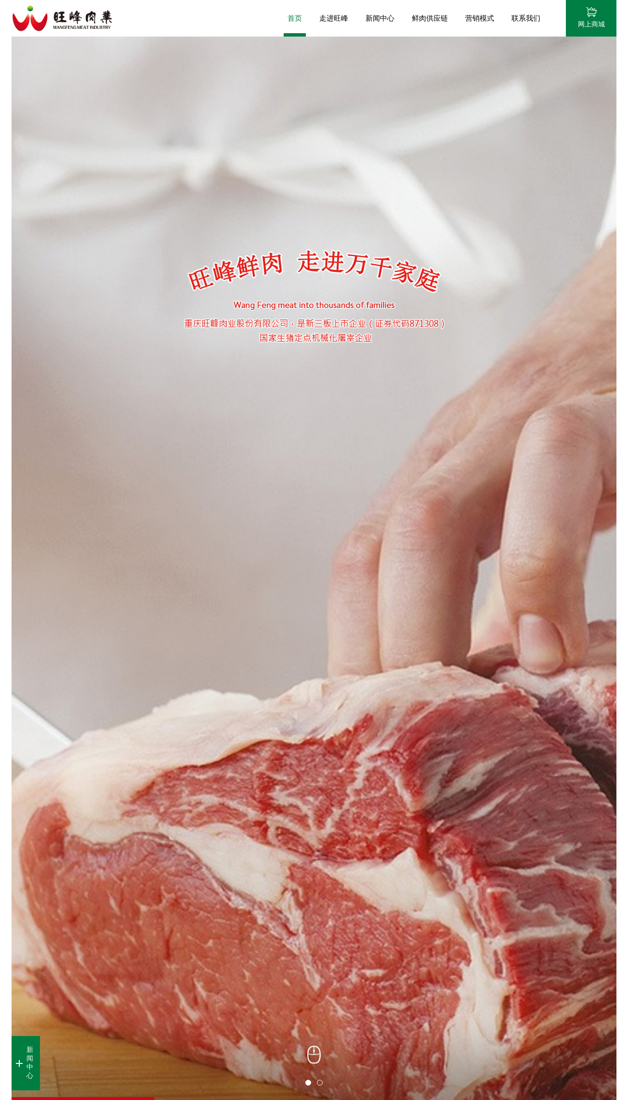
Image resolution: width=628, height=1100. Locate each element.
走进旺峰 (333, 18)
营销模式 (479, 18)
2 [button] (319, 1082)
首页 (295, 18)
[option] (314, 568)
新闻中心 (380, 18)
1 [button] (308, 1082)
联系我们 (525, 18)
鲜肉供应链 (430, 18)
